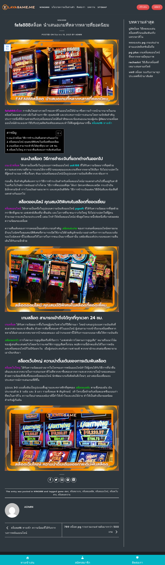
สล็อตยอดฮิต (88, 491)
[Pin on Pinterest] (67, 480)
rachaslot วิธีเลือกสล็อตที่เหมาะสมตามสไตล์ (144, 64)
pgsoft (79, 209)
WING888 (61, 20)
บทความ (91, 7)
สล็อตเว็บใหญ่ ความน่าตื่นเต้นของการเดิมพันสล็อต (35, 150)
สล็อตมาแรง (75, 491)
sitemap (102, 7)
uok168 (74, 165)
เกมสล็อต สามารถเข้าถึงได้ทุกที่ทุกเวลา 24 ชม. (33, 146)
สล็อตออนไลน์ (101, 491)
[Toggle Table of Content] (57, 133)
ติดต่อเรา (81, 7)
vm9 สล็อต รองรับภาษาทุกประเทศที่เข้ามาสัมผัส (144, 74)
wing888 (44, 7)
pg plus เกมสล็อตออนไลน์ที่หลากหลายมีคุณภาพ (144, 55)
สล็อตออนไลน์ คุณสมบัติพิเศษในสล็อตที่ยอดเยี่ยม (34, 142)
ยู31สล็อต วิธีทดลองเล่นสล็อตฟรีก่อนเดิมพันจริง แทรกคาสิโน (142, 33)
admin (78, 34)
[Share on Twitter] (56, 480)
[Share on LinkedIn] (73, 480)
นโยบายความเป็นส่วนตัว (63, 7)
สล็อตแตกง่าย (64, 494)
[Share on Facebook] (50, 480)
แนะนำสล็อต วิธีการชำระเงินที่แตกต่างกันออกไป (33, 138)
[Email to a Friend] (62, 480)
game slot (63, 491)
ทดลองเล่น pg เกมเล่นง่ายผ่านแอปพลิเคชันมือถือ (144, 45)
